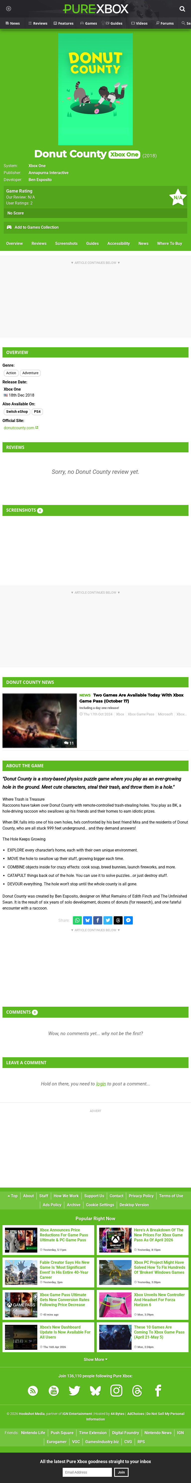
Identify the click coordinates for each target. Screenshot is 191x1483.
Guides (92, 243)
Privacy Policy (141, 1196)
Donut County (87, 154)
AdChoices (135, 1414)
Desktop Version (134, 1204)
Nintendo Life (33, 1432)
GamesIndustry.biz (102, 1441)
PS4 (37, 412)
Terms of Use (171, 1196)
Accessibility (118, 243)
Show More (95, 1359)
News (143, 243)
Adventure (30, 373)
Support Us (94, 1196)
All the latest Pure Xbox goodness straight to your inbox (95, 1461)
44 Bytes (117, 1414)
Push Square (62, 1432)
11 (69, 743)
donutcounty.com (21, 427)
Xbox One (37, 165)
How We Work (66, 1196)
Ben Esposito (40, 179)
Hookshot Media (32, 1414)
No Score (15, 213)
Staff (43, 1196)
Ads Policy (52, 1204)
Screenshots (66, 243)
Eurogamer (57, 1441)
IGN (180, 1432)
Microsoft (165, 714)
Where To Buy (169, 243)
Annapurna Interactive (49, 172)
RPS (141, 1441)
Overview (14, 243)
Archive (74, 1204)
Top (13, 1196)
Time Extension (93, 1432)
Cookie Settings (100, 1204)
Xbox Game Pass (141, 714)
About (28, 1196)
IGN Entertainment (77, 1414)
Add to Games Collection (32, 227)
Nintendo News (158, 1432)
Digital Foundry (125, 1432)
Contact (116, 1196)
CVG (128, 1441)
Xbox (120, 714)
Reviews (39, 243)
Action (11, 373)
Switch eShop (17, 412)
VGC (76, 1441)
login (101, 1084)
